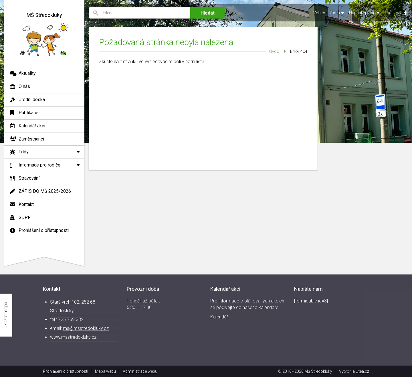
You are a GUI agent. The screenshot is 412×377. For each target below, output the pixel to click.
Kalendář (219, 317)
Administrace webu (140, 371)
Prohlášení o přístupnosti (65, 371)
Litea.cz (362, 371)
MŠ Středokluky (318, 371)
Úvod (274, 51)
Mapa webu (105, 371)
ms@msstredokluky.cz (86, 328)
